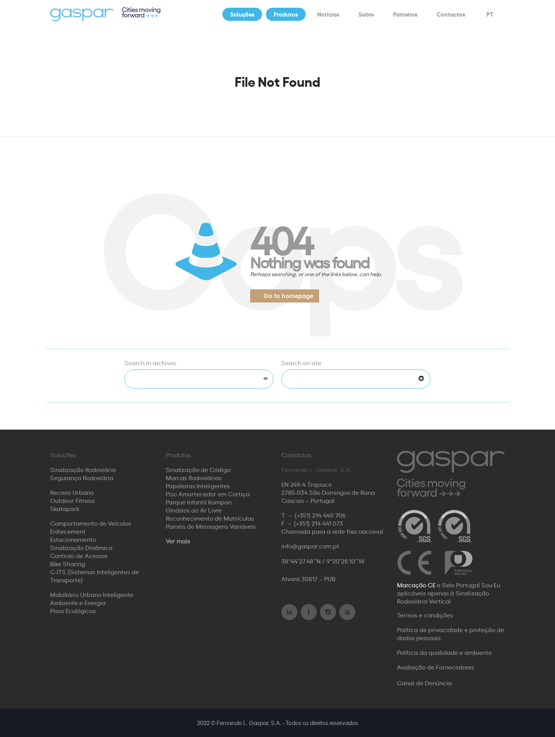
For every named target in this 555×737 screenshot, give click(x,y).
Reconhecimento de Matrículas (210, 518)
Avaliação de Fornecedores (435, 667)
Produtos (286, 14)
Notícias (328, 14)
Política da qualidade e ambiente (444, 652)
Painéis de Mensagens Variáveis (211, 526)
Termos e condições (425, 615)
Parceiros (405, 14)
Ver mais (178, 540)
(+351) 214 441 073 (318, 523)
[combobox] (199, 379)
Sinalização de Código (198, 469)
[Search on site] (356, 379)
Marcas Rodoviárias (194, 477)
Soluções (242, 14)
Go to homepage (288, 296)
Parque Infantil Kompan (199, 502)
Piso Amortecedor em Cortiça (208, 493)
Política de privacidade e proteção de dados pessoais (450, 633)
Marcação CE (416, 584)
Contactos (451, 14)
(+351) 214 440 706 (320, 515)
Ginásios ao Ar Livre (194, 510)
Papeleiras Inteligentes (198, 485)
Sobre (366, 14)
